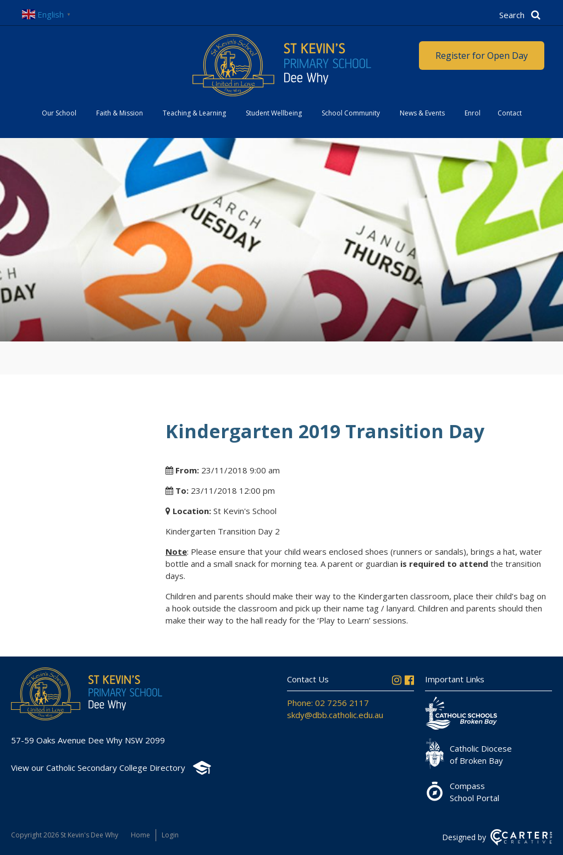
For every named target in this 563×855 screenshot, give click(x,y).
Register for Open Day (481, 55)
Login (170, 835)
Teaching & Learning (194, 113)
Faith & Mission (119, 113)
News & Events (422, 113)
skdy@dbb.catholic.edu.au (335, 714)
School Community (351, 113)
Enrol (473, 113)
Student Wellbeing (274, 113)
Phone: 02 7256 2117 (328, 702)
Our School (59, 113)
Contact (510, 113)
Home (140, 835)
